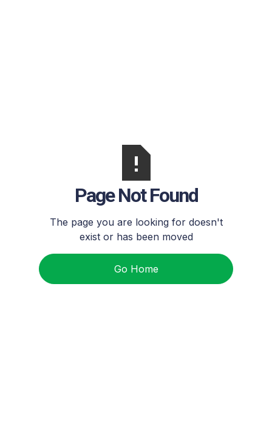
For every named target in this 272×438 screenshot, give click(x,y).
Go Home (136, 269)
